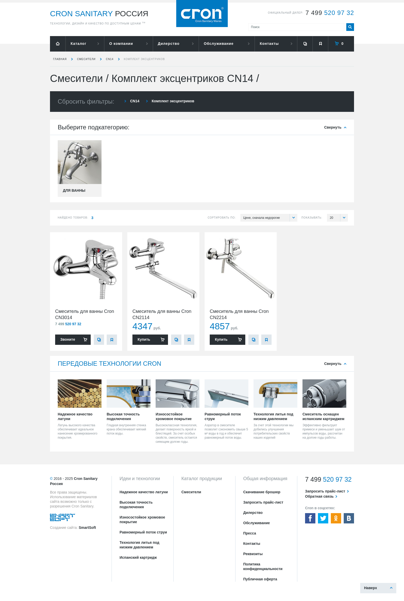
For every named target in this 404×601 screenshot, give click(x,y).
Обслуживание (218, 43)
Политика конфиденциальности (262, 566)
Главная (60, 59)
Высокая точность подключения (136, 504)
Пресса (249, 533)
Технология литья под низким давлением (139, 544)
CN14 (110, 59)
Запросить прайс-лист (263, 502)
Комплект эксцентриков (144, 59)
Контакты (269, 43)
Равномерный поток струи (143, 532)
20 (339, 218)
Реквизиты (253, 554)
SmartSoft (87, 527)
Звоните (67, 339)
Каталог (78, 43)
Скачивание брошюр (261, 492)
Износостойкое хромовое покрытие (142, 519)
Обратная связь (319, 496)
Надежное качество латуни (144, 492)
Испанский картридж (138, 557)
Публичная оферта (260, 579)
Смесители (86, 59)
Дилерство (169, 43)
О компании (121, 43)
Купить (144, 339)
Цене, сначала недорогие (270, 218)
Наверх (370, 588)
